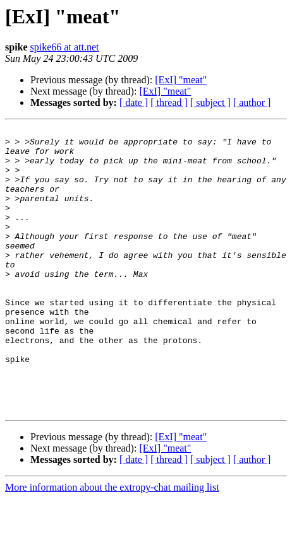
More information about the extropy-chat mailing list (112, 544)
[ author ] (252, 102)
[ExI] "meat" (181, 79)
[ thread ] (169, 102)
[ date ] (133, 102)
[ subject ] (210, 102)
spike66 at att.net (64, 47)
